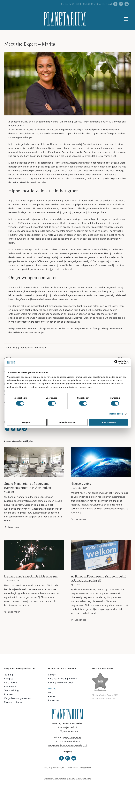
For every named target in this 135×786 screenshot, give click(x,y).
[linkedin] (126, 4)
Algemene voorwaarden (55, 778)
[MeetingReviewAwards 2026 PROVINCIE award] (100, 673)
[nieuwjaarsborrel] (34, 540)
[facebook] (115, 4)
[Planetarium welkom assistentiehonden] (101, 540)
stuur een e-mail (104, 4)
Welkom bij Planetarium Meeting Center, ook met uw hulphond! (98, 578)
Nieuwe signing (81, 483)
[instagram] (121, 4)
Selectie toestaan (67, 422)
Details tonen (116, 414)
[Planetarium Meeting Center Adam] (101, 448)
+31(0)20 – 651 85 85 (82, 4)
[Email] (24, 429)
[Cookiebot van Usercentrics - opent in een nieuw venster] (116, 362)
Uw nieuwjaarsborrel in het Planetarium (31, 576)
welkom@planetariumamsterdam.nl (67, 745)
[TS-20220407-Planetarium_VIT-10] (34, 448)
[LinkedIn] (13, 429)
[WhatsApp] (19, 429)
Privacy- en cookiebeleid (80, 778)
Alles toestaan (108, 422)
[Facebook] (7, 429)
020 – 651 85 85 (73, 737)
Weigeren (26, 422)
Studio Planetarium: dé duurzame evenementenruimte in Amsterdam (27, 485)
